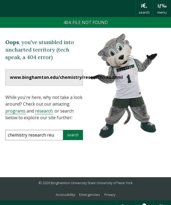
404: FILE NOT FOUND (85, 22)
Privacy (109, 194)
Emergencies (89, 194)
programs (15, 111)
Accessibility (65, 194)
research (44, 111)
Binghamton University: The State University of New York (67, 8)
